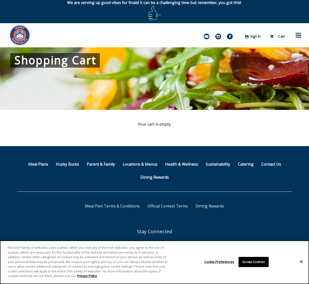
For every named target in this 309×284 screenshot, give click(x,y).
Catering (245, 164)
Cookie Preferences (219, 262)
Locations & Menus (140, 164)
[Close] (301, 261)
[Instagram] (218, 36)
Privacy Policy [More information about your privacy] (87, 276)
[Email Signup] (207, 36)
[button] (298, 35)
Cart (277, 36)
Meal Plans (38, 164)
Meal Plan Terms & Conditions (112, 206)
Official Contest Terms (167, 206)
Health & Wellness (181, 164)
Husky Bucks (67, 164)
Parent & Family (101, 164)
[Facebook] (230, 36)
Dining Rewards (154, 177)
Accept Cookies (253, 262)
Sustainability (218, 164)
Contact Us (271, 164)
